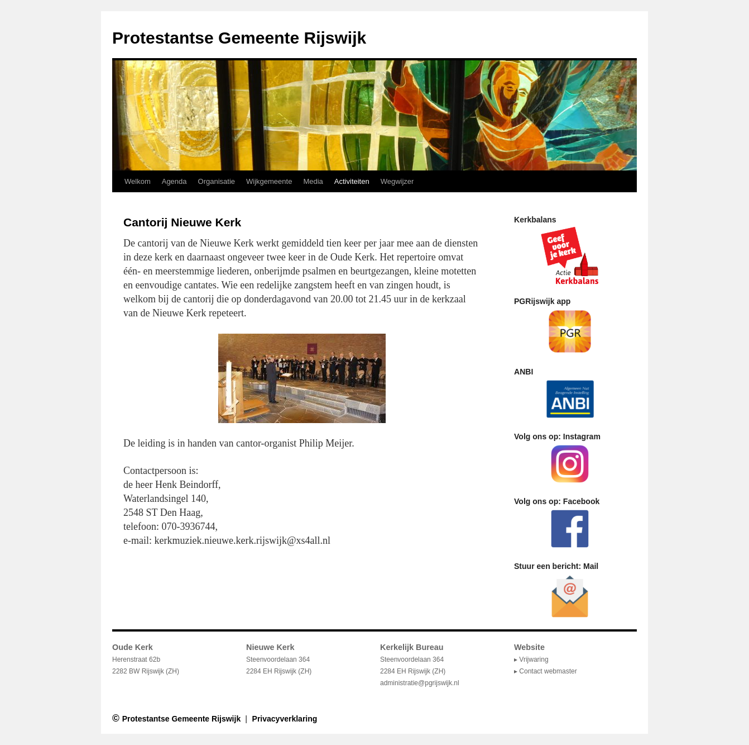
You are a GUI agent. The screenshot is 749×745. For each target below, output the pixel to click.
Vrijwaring (533, 659)
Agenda (174, 181)
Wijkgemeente (269, 181)
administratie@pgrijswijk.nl (419, 683)
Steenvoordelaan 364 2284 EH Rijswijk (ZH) (412, 659)
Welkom (137, 181)
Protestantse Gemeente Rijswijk (239, 38)
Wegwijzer (397, 181)
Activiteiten (351, 181)
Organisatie (216, 181)
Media (313, 181)
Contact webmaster (548, 671)
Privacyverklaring (285, 718)
